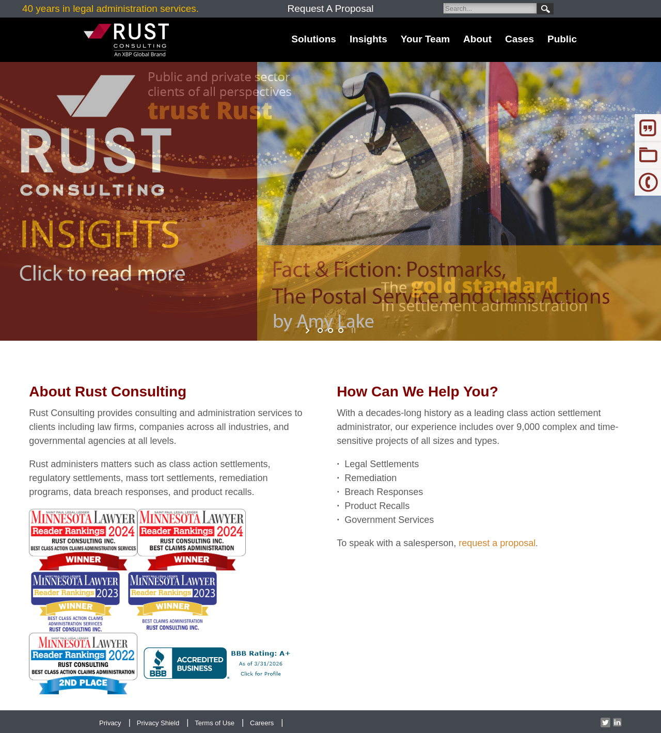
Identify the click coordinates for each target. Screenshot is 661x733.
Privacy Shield (158, 723)
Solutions (313, 39)
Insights (368, 39)
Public (562, 39)
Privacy (110, 723)
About (477, 39)
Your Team (425, 39)
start (308, 330)
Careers (262, 723)
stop (352, 330)
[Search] (490, 8)
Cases (519, 39)
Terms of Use (214, 723)
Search (545, 8)
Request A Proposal (331, 8)
